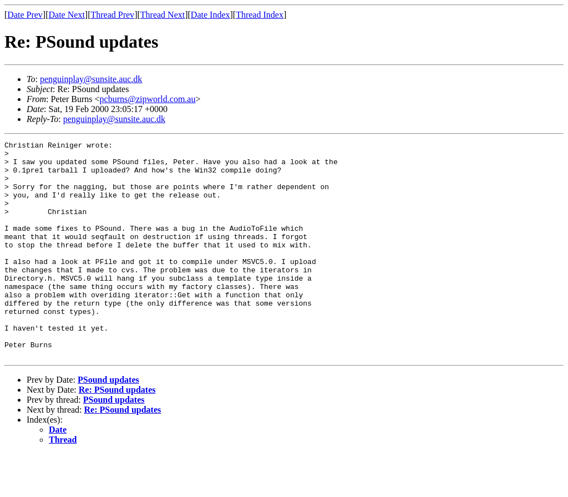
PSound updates (108, 423)
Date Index (210, 14)
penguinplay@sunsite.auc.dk (91, 79)
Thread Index (259, 14)
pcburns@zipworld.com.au (148, 99)
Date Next (67, 14)
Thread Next (162, 14)
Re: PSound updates (117, 433)
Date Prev (25, 14)
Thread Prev (112, 14)
